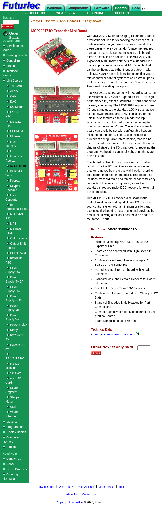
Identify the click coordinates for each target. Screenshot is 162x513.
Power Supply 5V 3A (14, 279)
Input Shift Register (14, 158)
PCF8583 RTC (14, 260)
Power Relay (17, 324)
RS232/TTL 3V (15, 337)
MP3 (11, 223)
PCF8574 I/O (17, 253)
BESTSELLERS (34, 13)
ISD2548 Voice (13, 173)
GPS (11, 151)
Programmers (13, 427)
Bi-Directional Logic (16, 207)
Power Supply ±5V (13, 289)
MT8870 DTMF (13, 231)
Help (122, 486)
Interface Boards (10, 73)
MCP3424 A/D (14, 216)
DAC (11, 101)
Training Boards (15, 55)
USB (11, 407)
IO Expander (17, 165)
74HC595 (15, 85)
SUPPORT (122, 13)
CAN (11, 96)
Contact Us (12, 458)
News (8, 464)
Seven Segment (12, 390)
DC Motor (15, 106)
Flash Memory (11, 143)
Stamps (9, 65)
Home (35, 21)
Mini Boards (12, 80)
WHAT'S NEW (65, 13)
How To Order (45, 486)
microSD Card (13, 380)
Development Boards (13, 48)
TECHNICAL (95, 13)
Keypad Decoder (12, 188)
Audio (12, 91)
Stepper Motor (12, 399)
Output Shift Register (15, 245)
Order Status (14, 35)
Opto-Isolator (17, 238)
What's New (66, 486)
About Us (71, 494)
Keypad (13, 180)
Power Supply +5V (13, 270)
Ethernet (14, 136)
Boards (50, 21)
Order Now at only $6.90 (112, 347)
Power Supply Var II (13, 317)
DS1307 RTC (13, 114)
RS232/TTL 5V (15, 347)
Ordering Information (10, 476)
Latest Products (15, 469)
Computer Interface (10, 439)
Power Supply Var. (12, 308)
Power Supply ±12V (13, 298)
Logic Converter (11, 197)
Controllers (12, 60)
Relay (12, 330)
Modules (10, 421)
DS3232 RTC (13, 123)
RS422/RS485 (14, 356)
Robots (9, 447)
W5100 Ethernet (12, 414)
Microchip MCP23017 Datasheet (116, 334)
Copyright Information (70, 502)
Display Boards (14, 432)
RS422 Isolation (12, 366)
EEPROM (15, 131)
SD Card (14, 373)
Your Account (86, 486)
